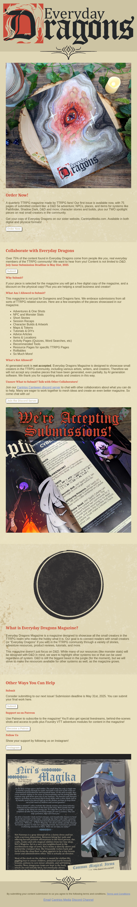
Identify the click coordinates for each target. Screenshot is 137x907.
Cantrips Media (61, 899)
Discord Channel (83, 899)
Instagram (13, 747)
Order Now (14, 228)
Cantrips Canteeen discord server (38, 387)
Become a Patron (18, 728)
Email (47, 899)
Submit (11, 271)
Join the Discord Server (22, 400)
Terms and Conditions (118, 893)
